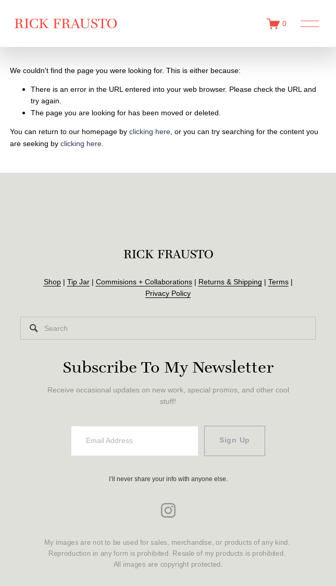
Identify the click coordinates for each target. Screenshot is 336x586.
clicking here (149, 144)
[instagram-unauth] (168, 516)
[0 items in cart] (270, 30)
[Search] (168, 335)
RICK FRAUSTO (71, 29)
